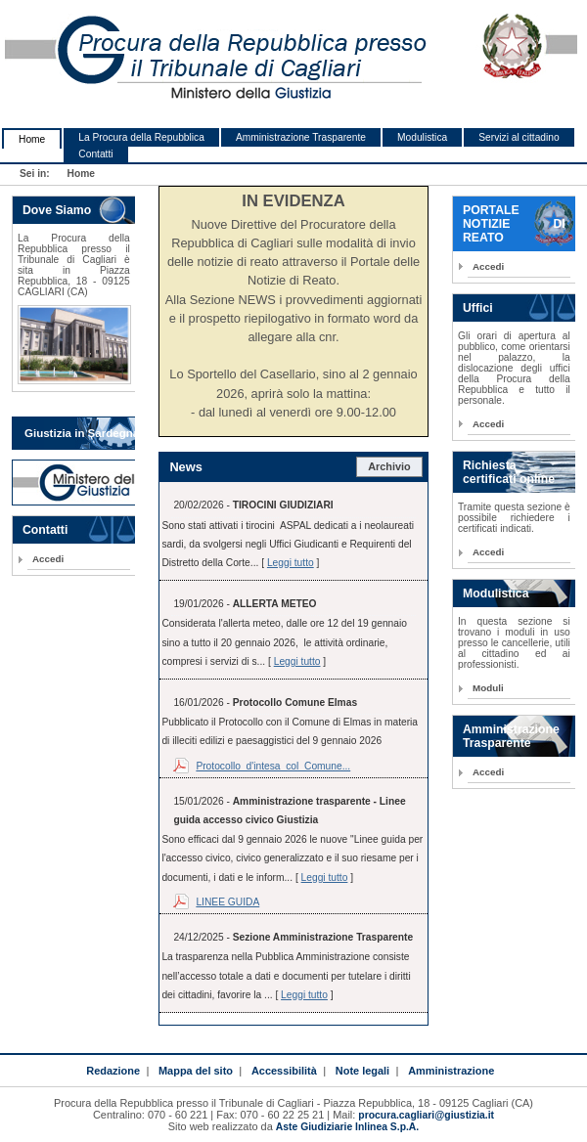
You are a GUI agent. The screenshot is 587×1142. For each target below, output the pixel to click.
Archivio (389, 466)
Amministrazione (451, 1070)
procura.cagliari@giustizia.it (426, 1115)
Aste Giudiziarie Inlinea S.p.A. (347, 1126)
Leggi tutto (290, 562)
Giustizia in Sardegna (81, 433)
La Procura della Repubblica (141, 137)
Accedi (48, 558)
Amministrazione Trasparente (301, 137)
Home (32, 139)
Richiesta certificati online (509, 472)
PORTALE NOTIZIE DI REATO (514, 223)
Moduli (488, 687)
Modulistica (422, 137)
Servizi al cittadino (518, 137)
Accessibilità (284, 1070)
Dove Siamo (57, 210)
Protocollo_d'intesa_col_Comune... (273, 766)
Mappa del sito (195, 1070)
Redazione (113, 1070)
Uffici (478, 308)
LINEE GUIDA (227, 902)
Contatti (95, 154)
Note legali (362, 1070)
